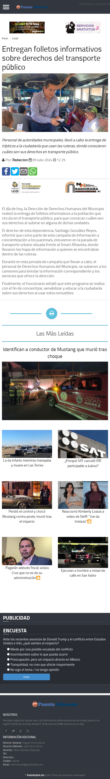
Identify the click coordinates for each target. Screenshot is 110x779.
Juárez (11, 761)
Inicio (5, 38)
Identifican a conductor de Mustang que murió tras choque (55, 353)
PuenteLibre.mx (36, 775)
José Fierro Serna (22, 746)
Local (15, 38)
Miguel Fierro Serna (24, 742)
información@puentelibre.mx (23, 764)
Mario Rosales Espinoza (21, 750)
